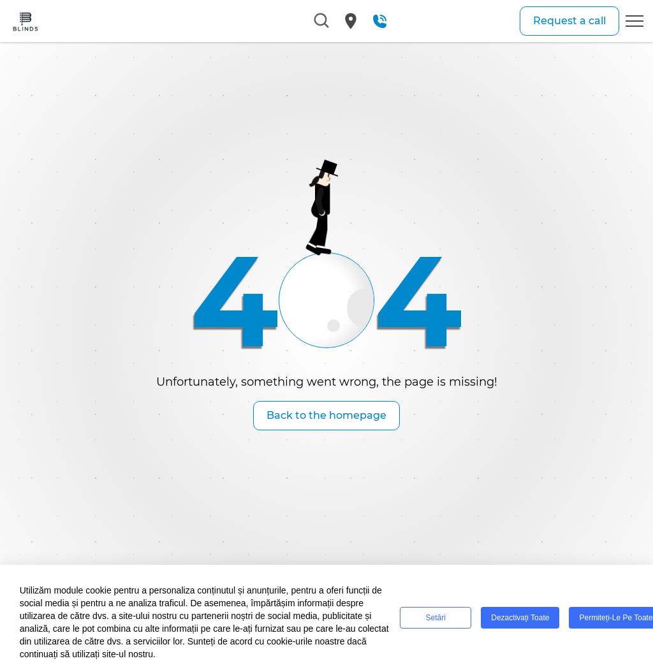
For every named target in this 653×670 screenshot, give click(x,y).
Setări (436, 617)
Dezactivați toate (520, 617)
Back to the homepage (326, 415)
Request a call (569, 21)
